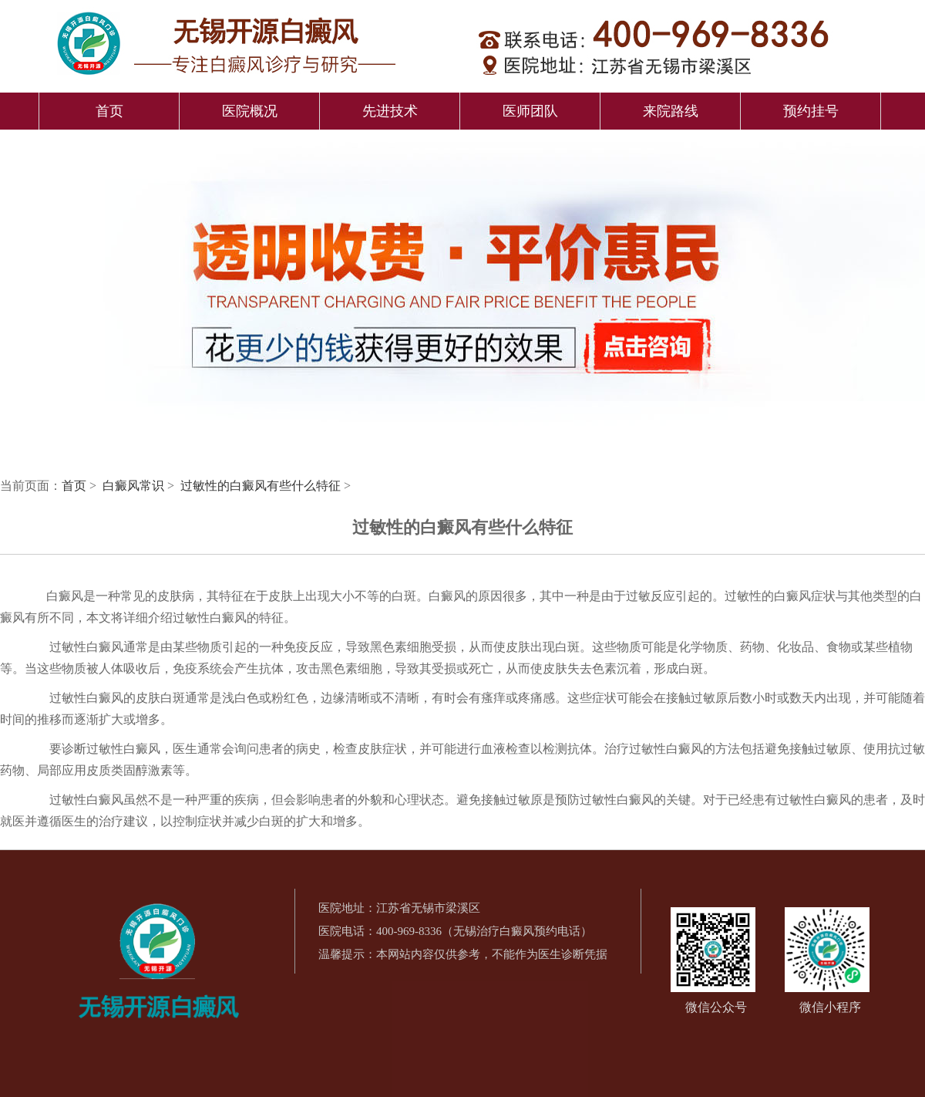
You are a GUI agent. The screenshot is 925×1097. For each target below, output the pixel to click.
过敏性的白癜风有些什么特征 (262, 485)
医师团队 (530, 111)
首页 (109, 111)
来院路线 (670, 111)
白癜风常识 (135, 485)
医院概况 (250, 111)
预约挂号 (811, 111)
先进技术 (390, 111)
